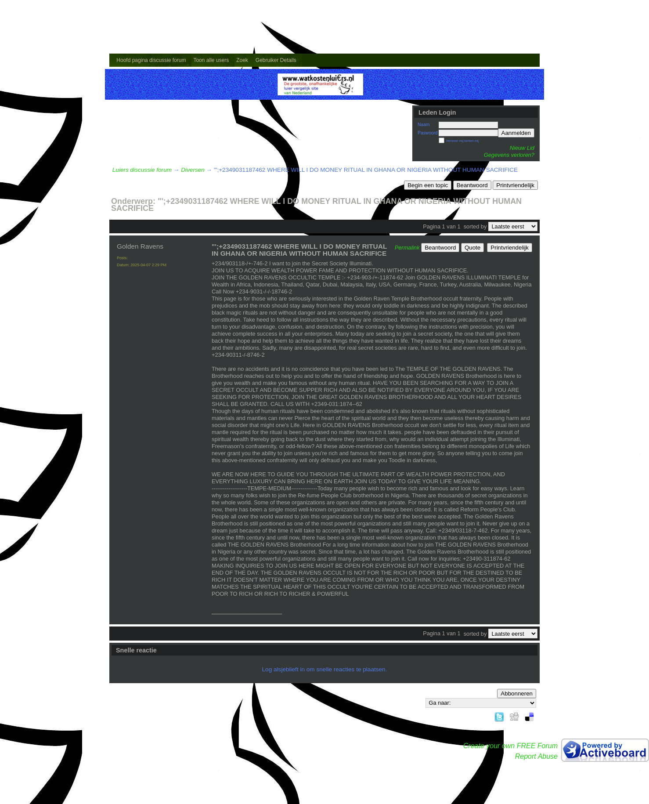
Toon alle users (211, 60)
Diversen (193, 170)
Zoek (242, 60)
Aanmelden (516, 133)
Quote (472, 247)
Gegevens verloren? (509, 155)
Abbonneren (517, 693)
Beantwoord (472, 185)
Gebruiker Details (276, 60)
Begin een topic (427, 185)
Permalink (407, 247)
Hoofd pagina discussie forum (151, 60)
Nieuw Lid (522, 148)
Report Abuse (536, 756)
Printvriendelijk (515, 185)
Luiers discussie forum (142, 170)
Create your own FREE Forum (510, 746)
